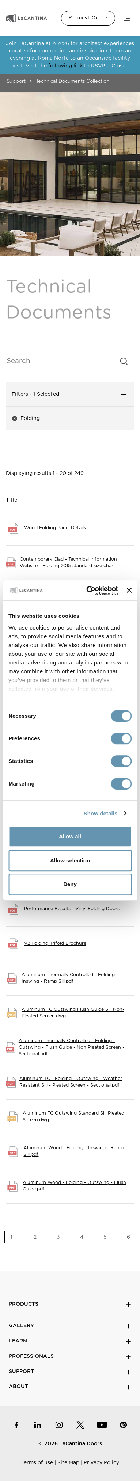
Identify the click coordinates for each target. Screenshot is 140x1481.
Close (118, 66)
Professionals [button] (70, 1356)
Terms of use (37, 1462)
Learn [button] (70, 1341)
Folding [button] (26, 419)
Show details (101, 813)
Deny (70, 884)
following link (65, 66)
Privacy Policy (101, 1462)
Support (16, 81)
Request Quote (88, 18)
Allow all (70, 836)
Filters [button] (70, 394)
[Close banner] (129, 590)
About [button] (70, 1387)
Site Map (68, 1462)
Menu (127, 18)
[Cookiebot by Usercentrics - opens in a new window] (88, 590)
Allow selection (70, 860)
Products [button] (70, 1304)
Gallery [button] (70, 1326)
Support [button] (70, 1372)
